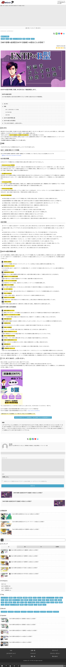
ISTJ (15, 599)
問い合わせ (38, 28)
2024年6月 (30, 613)
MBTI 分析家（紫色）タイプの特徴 (12, 109)
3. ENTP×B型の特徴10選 (8, 117)
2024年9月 (10, 613)
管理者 (10, 599)
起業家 (35, 602)
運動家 (39, 606)
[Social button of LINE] (57, 34)
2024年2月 (56, 613)
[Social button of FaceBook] (59, 34)
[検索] (2, 542)
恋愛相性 (25, 599)
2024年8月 (17, 613)
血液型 (2, 38)
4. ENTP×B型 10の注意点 (8, 120)
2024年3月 (49, 613)
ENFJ (44, 599)
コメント (4, 458)
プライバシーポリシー (55, 655)
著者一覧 (33, 658)
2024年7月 (23, 613)
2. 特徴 (4, 106)
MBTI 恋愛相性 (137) (6, 590)
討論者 (30, 599)
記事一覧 (27, 28)
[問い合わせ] (18, 666)
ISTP (47, 602)
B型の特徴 (7, 114)
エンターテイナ (4, 599)
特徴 (24, 38)
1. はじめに (5, 103)
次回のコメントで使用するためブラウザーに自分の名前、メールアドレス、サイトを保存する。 (25, 483)
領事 (22, 602)
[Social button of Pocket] (61, 34)
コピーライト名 (30, 662)
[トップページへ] (2, 666)
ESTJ (2, 602)
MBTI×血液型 (5, 5)
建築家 (10, 604)
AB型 (2, 604)
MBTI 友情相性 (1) (6, 592)
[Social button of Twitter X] (54, 34)
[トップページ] (1, 5)
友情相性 (19, 599)
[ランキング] (10, 666)
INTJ (14, 604)
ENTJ (30, 602)
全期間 (57, 548)
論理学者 (31, 606)
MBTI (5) (3, 586)
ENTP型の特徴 (8, 112)
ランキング (32, 28)
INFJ (2, 606)
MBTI (7, 38)
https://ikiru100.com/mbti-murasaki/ (12, 155)
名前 (3, 476)
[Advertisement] (33, 16)
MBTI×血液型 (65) (5, 588)
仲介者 (52, 604)
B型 (11, 38)
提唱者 (60, 604)
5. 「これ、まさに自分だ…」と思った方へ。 (12, 123)
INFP (48, 604)
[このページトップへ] (11, 658)
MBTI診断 (43, 604)
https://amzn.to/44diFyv (34, 410)
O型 (18, 604)
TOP (11, 652)
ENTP (32, 38)
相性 (10, 602)
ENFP (44, 606)
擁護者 (21, 606)
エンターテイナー (50, 599)
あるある (7, 606)
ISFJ (26, 606)
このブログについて (11, 655)
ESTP (39, 602)
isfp (56, 602)
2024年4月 (43, 613)
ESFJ (61, 599)
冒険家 (51, 602)
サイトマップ (55, 652)
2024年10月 (4, 613)
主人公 (39, 599)
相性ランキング (16, 602)
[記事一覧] (14, 666)
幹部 (6, 602)
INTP (35, 606)
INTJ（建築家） (31, 604)
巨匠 (44, 602)
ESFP (57, 599)
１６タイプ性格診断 (17, 38)
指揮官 (26, 602)
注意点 (28, 38)
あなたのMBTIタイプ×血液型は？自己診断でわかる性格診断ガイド (33, 417)
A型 (26, 604)
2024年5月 (36, 613)
